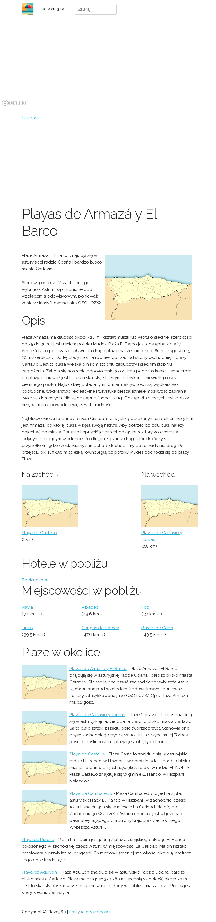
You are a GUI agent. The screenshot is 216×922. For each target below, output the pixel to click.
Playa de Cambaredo (90, 793)
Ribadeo (90, 607)
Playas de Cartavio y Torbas (97, 714)
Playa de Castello (39, 532)
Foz (145, 607)
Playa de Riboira (38, 839)
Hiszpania (31, 117)
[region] (108, 65)
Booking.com (35, 580)
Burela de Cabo (157, 627)
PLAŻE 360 (54, 9)
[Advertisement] (108, 163)
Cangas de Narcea (100, 627)
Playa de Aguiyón (39, 872)
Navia (27, 607)
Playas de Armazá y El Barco (98, 668)
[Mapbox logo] (14, 103)
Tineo (27, 627)
